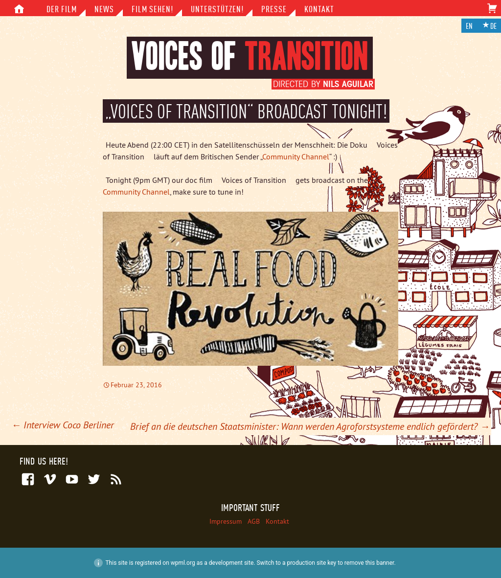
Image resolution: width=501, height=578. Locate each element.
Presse (274, 9)
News (104, 9)
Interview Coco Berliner (62, 425)
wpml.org (183, 562)
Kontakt (319, 9)
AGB (254, 521)
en (469, 26)
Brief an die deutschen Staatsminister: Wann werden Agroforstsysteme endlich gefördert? (310, 426)
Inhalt (19, 11)
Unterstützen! (217, 9)
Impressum (225, 521)
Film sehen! (152, 9)
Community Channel (295, 156)
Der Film (61, 9)
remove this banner (369, 562)
